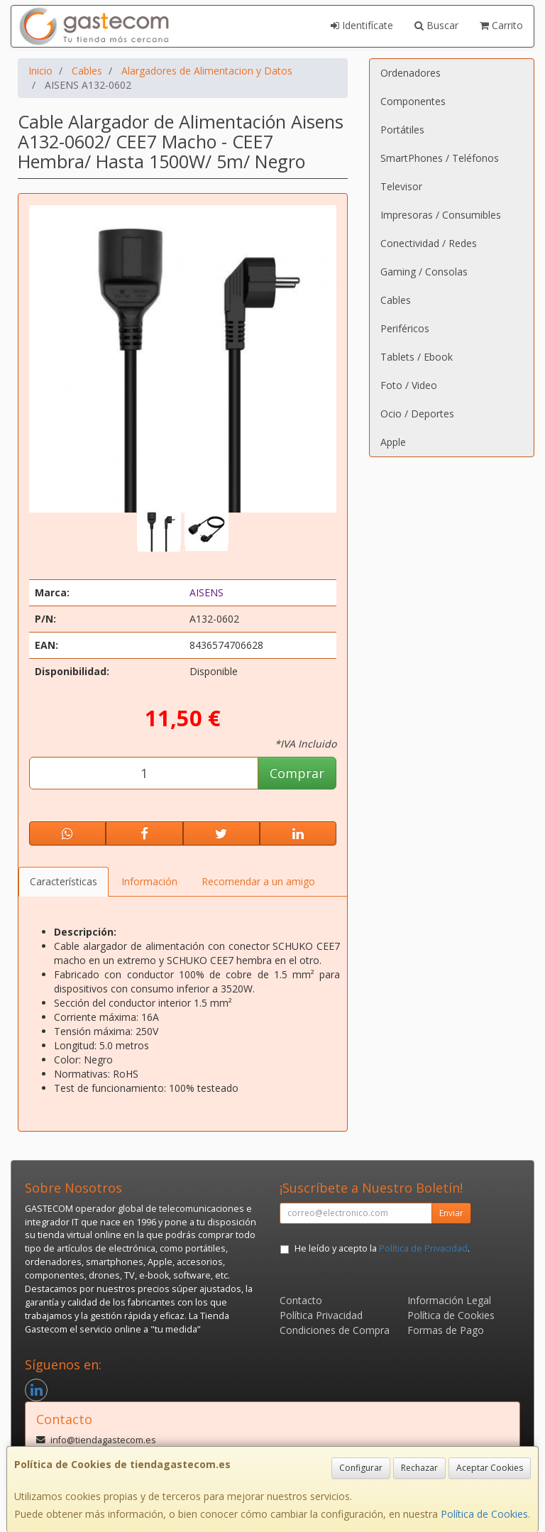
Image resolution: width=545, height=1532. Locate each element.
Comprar (297, 773)
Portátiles (402, 129)
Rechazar (419, 1468)
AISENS (206, 592)
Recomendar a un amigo (258, 881)
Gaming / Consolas (424, 271)
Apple (393, 442)
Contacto (301, 1300)
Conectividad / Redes (428, 243)
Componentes (413, 101)
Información (149, 881)
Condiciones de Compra (335, 1330)
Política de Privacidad (423, 1248)
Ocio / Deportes (417, 413)
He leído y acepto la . (382, 1248)
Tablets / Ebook (416, 356)
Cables (395, 300)
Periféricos (404, 328)
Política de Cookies (484, 1514)
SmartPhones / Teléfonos (439, 158)
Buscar (436, 25)
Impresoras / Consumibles (440, 214)
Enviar (451, 1213)
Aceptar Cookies (489, 1468)
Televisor (401, 186)
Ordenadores (410, 73)
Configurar (360, 1468)
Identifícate (362, 25)
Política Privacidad (321, 1315)
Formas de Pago (445, 1330)
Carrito (501, 25)
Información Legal (449, 1300)
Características (63, 881)
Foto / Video (408, 385)
